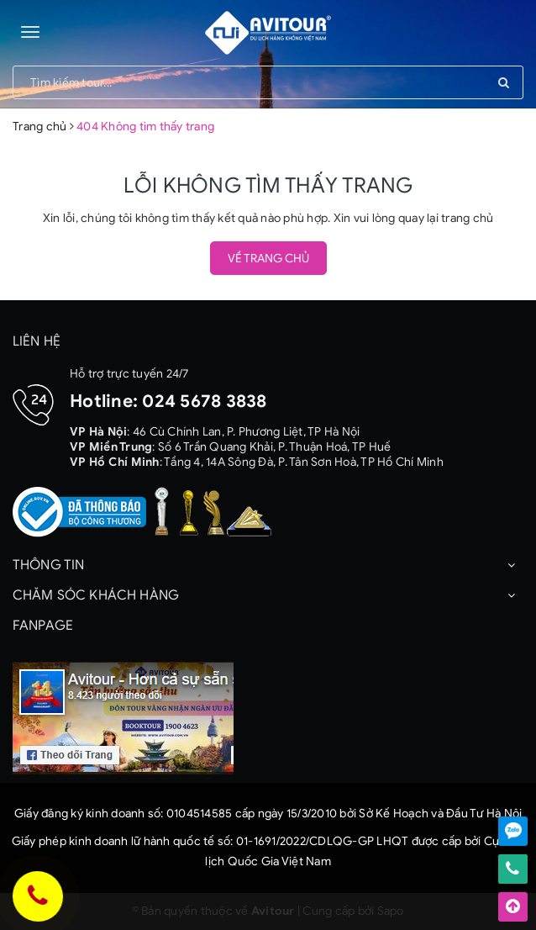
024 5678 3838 (204, 401)
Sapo (390, 911)
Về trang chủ (268, 258)
